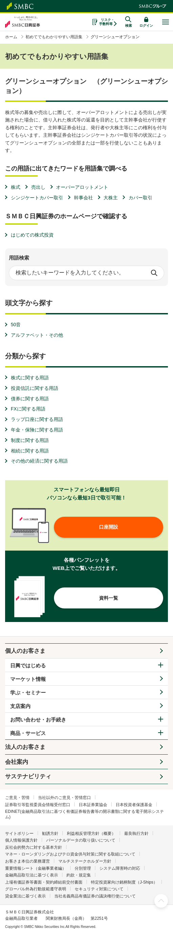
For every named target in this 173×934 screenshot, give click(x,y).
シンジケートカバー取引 (37, 197)
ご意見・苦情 (17, 797)
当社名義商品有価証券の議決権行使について (95, 896)
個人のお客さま (25, 651)
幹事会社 (83, 197)
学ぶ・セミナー (28, 692)
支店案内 (20, 706)
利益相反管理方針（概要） (91, 833)
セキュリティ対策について (99, 889)
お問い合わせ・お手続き (38, 719)
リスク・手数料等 (106, 22)
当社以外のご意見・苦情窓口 (64, 797)
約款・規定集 (78, 875)
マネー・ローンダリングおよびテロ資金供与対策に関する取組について (70, 854)
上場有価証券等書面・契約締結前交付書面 (43, 882)
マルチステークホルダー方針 (84, 861)
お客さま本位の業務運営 (27, 861)
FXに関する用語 (28, 409)
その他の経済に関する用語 (39, 461)
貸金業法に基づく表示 (25, 896)
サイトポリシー (19, 833)
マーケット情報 (28, 679)
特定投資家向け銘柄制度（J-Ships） (124, 882)
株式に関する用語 (30, 377)
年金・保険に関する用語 (37, 429)
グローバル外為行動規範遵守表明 (35, 889)
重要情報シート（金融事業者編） (35, 868)
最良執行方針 (136, 833)
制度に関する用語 (30, 440)
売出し (38, 187)
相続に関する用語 (30, 450)
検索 (154, 273)
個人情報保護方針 (21, 840)
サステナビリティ (28, 776)
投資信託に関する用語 (34, 388)
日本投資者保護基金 (134, 804)
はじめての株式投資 (32, 235)
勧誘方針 (50, 833)
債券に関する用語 (30, 398)
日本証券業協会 (93, 804)
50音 (16, 324)
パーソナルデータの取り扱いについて (80, 840)
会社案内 (16, 762)
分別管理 (83, 868)
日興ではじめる (28, 665)
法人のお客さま (25, 747)
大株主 (110, 197)
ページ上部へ (161, 901)
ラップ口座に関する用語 (37, 419)
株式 (15, 187)
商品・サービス (28, 733)
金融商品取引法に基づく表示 (31, 875)
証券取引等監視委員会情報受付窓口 (37, 804)
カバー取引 (140, 197)
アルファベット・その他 (37, 335)
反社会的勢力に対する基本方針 (33, 847)
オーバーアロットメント (82, 187)
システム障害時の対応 (119, 868)
